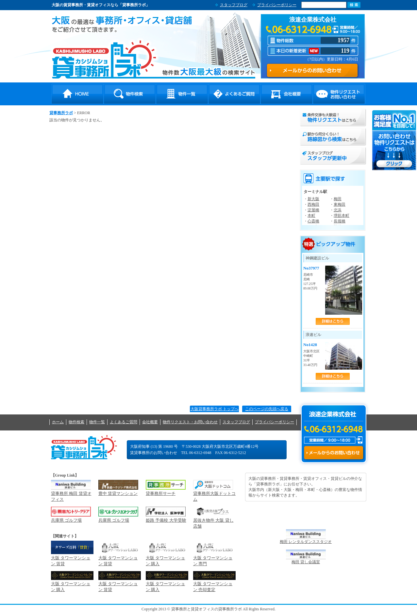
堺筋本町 (341, 215)
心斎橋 (313, 221)
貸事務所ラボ (104, 59)
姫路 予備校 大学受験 (166, 520)
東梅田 (339, 204)
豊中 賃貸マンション (118, 493)
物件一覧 (182, 94)
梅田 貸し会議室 (306, 562)
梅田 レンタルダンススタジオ (306, 541)
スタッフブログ (233, 5)
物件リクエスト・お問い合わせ (339, 94)
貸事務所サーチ (160, 493)
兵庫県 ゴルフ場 (66, 520)
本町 (311, 215)
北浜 (338, 210)
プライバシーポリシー (276, 5)
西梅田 (313, 204)
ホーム (58, 422)
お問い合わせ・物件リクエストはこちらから (394, 140)
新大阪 (313, 199)
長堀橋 (339, 221)
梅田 (338, 199)
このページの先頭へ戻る (266, 409)
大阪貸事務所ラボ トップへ (215, 409)
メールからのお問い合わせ (333, 452)
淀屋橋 (313, 210)
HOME (77, 94)
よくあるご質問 (234, 94)
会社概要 (286, 94)
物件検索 (130, 94)
